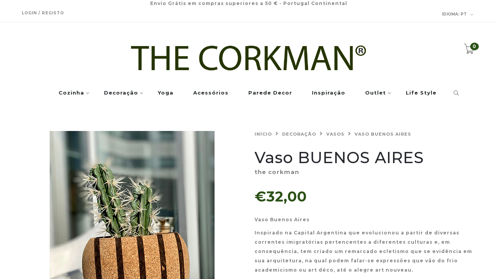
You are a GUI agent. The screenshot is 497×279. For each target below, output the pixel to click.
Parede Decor (270, 93)
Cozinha (71, 93)
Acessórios (211, 93)
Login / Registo (43, 13)
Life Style (421, 93)
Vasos (335, 134)
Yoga (165, 93)
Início (263, 134)
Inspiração (328, 93)
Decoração (121, 93)
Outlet (375, 93)
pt (458, 14)
